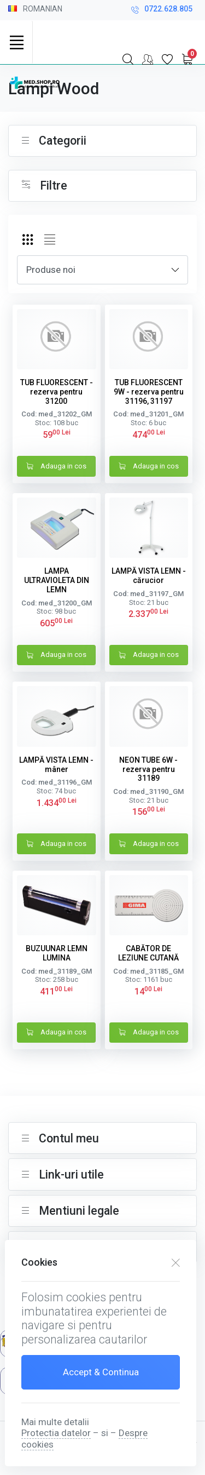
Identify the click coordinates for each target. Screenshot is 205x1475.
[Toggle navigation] (16, 42)
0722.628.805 (161, 10)
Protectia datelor (56, 1432)
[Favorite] (167, 59)
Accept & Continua (101, 1372)
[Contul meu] (147, 59)
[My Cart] (186, 59)
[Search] (127, 59)
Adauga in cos (56, 466)
